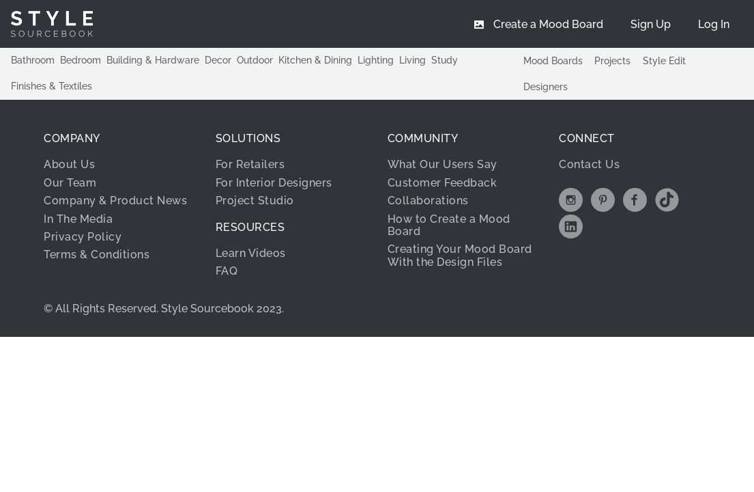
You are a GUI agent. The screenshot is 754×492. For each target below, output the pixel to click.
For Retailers (250, 164)
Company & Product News (115, 200)
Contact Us (589, 164)
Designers (545, 86)
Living (412, 60)
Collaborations (428, 200)
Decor (218, 60)
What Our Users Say (442, 164)
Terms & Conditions (96, 254)
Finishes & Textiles (51, 86)
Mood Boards (553, 60)
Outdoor (255, 60)
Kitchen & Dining (315, 60)
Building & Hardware (152, 60)
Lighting (376, 60)
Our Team (70, 182)
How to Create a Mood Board (449, 225)
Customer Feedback (442, 182)
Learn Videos (251, 253)
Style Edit (664, 60)
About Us (69, 164)
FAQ (227, 270)
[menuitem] (713, 24)
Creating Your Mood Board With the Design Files (460, 255)
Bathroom (33, 60)
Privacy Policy (82, 236)
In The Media (78, 219)
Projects (612, 60)
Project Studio (255, 200)
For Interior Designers (274, 182)
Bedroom (80, 60)
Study (444, 60)
